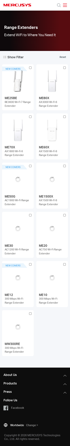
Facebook (13, 407)
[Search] (58, 5)
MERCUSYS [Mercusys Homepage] (17, 5)
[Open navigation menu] (65, 5)
